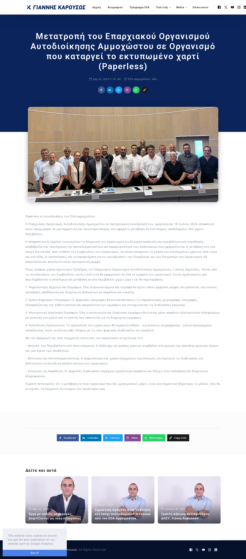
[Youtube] (232, 7)
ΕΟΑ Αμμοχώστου (139, 79)
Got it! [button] (35, 553)
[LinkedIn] (216, 549)
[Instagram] (239, 7)
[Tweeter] (226, 7)
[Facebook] (219, 7)
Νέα (154, 79)
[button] (55, 543)
